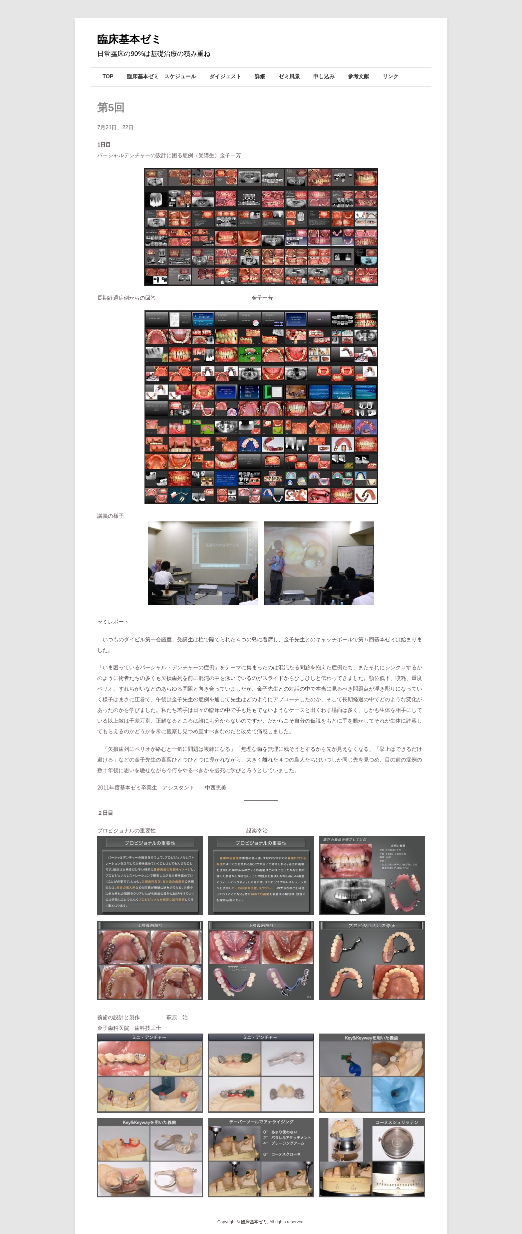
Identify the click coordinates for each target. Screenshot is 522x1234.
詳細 (260, 76)
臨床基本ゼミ (129, 39)
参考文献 (358, 76)
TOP (108, 76)
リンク (390, 76)
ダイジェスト (225, 76)
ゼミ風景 (289, 76)
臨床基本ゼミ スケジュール (161, 76)
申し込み (324, 76)
